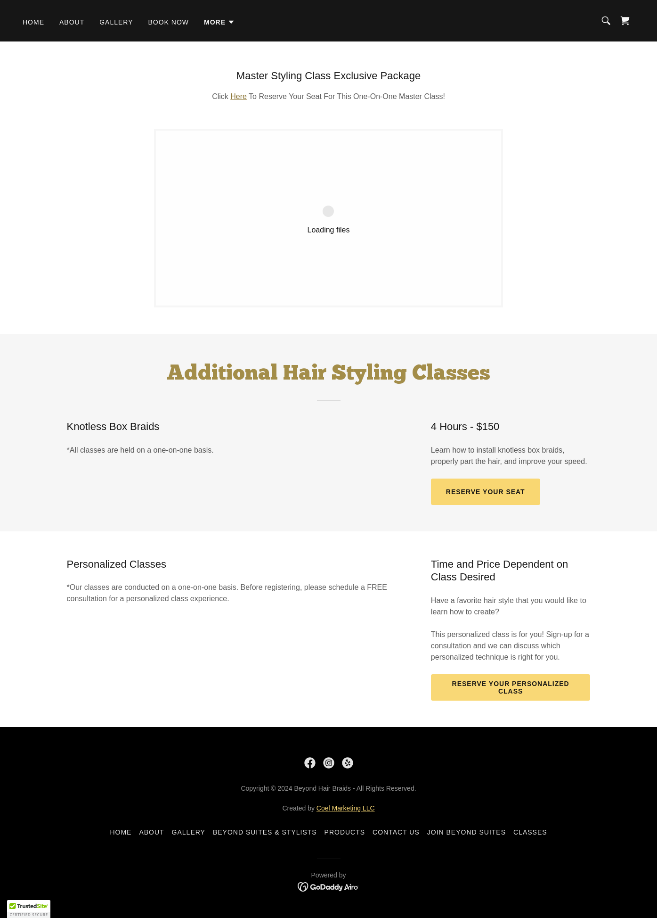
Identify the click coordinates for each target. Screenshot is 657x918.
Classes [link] (530, 832)
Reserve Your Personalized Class (510, 687)
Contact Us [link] (396, 832)
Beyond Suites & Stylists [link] (265, 832)
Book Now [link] (168, 22)
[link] (625, 20)
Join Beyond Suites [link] (466, 832)
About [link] (71, 22)
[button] (219, 22)
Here (238, 96)
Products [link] (344, 832)
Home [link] (33, 22)
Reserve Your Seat (485, 492)
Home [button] (120, 832)
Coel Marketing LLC (345, 808)
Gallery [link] (116, 22)
